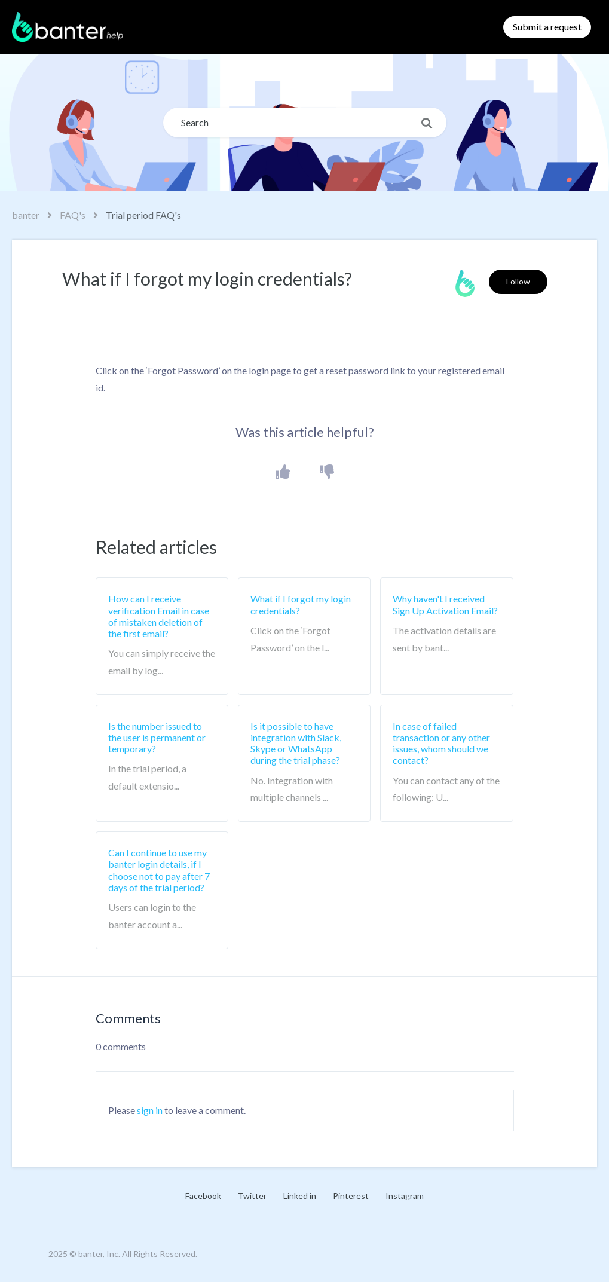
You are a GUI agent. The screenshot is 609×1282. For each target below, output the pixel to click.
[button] (282, 472)
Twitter (252, 1196)
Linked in (299, 1196)
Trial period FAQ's (143, 215)
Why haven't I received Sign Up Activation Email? (445, 604)
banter (25, 215)
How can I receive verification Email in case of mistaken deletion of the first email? (158, 616)
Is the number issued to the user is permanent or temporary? (157, 737)
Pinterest (351, 1196)
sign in (150, 1110)
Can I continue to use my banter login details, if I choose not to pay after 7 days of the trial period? (159, 870)
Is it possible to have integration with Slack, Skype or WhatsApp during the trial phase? (295, 743)
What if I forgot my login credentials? (300, 604)
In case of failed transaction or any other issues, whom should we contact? (441, 743)
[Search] (304, 122)
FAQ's (72, 215)
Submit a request (547, 26)
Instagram (404, 1196)
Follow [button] (518, 281)
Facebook (203, 1196)
